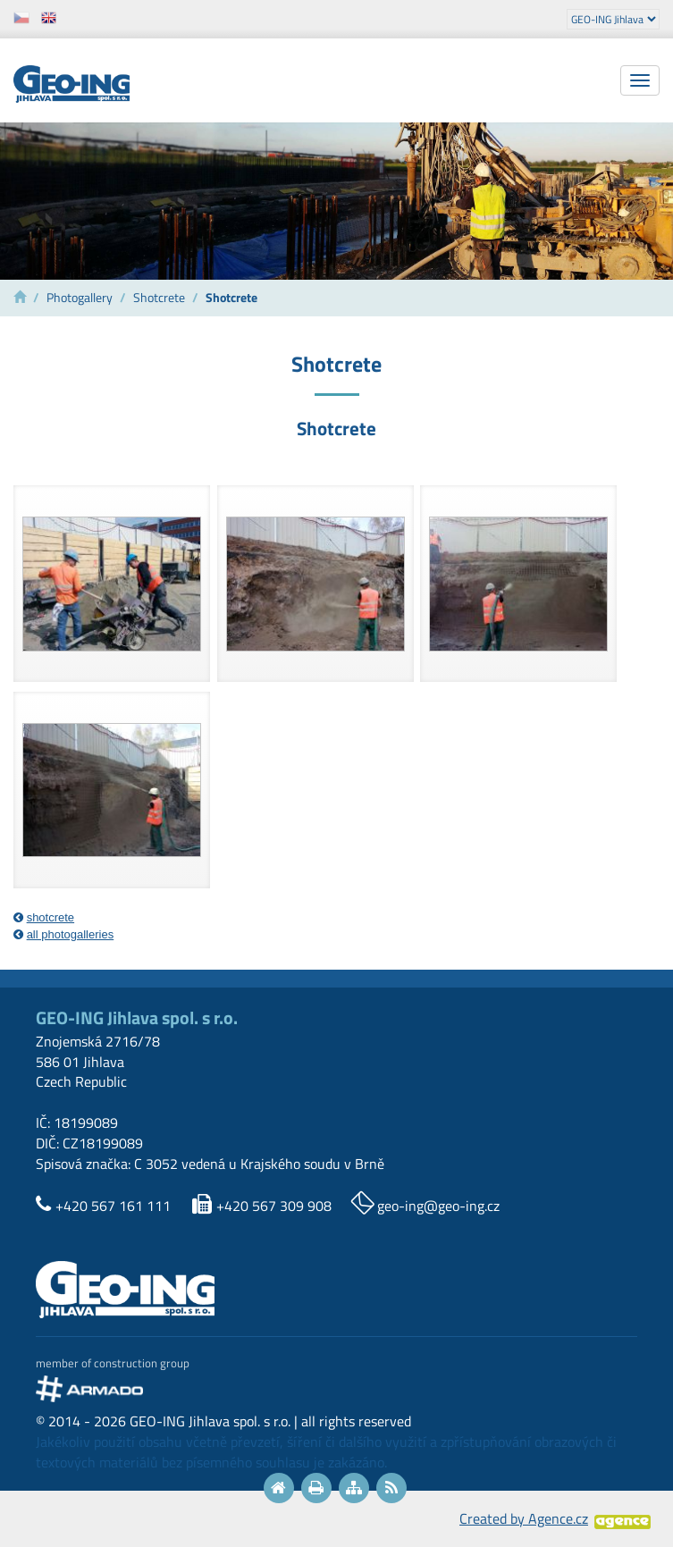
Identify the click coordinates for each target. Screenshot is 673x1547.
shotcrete (50, 917)
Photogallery (79, 297)
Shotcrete (159, 297)
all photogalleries (70, 934)
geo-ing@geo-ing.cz (438, 1205)
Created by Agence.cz (523, 1518)
